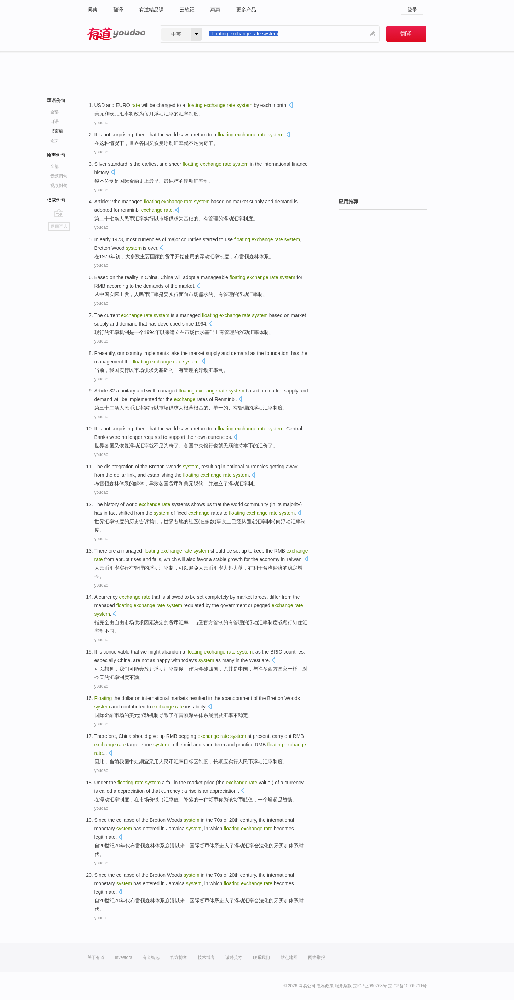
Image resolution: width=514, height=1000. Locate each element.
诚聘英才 (233, 957)
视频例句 (58, 185)
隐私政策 (325, 985)
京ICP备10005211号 (407, 985)
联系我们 (261, 957)
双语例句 (56, 100)
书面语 (56, 131)
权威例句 (56, 200)
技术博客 (206, 957)
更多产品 (246, 9)
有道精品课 (151, 9)
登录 (412, 9)
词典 (92, 9)
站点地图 (289, 957)
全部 (54, 111)
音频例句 (58, 176)
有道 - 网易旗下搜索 (116, 33)
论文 (54, 140)
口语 (54, 121)
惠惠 (215, 9)
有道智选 (151, 957)
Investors (123, 957)
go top (58, 213)
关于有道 (95, 957)
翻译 (118, 9)
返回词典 (59, 226)
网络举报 (316, 957)
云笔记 (187, 9)
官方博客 (178, 957)
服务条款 (343, 985)
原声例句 (56, 155)
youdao (101, 122)
